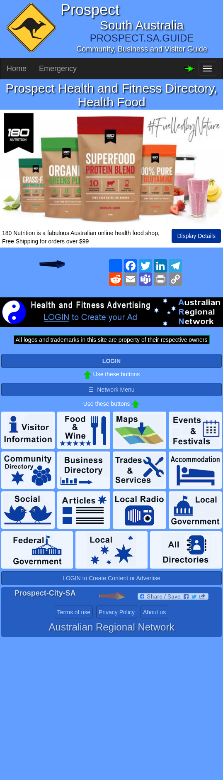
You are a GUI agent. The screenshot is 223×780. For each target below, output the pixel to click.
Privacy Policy (117, 612)
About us (154, 612)
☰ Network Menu (111, 389)
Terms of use (73, 612)
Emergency (58, 68)
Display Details (196, 236)
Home (17, 68)
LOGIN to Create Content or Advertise (111, 578)
